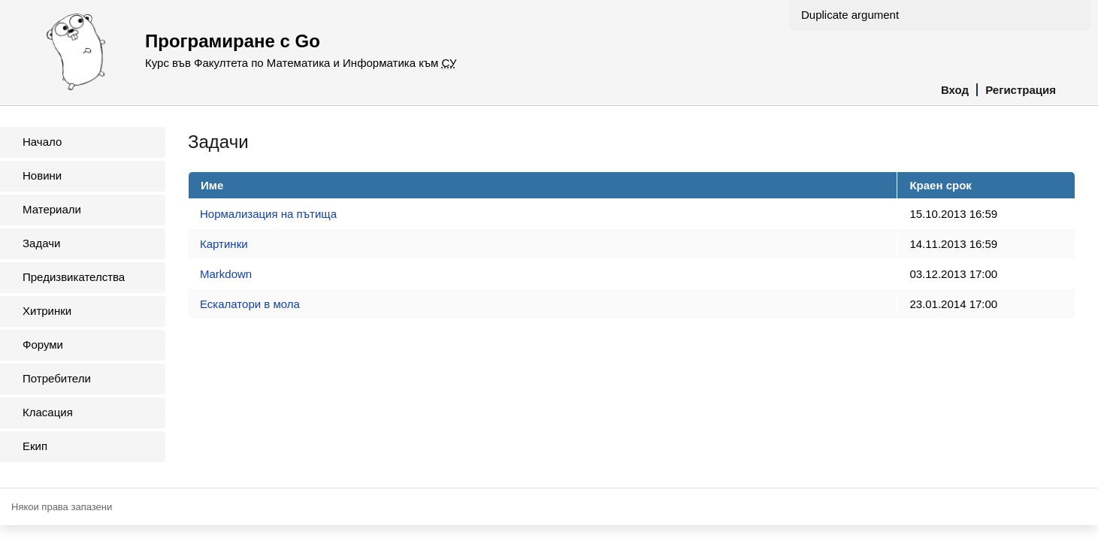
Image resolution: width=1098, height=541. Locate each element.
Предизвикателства (74, 276)
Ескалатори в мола (250, 304)
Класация (48, 412)
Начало (42, 141)
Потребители (57, 378)
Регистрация (1020, 89)
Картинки (224, 243)
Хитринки (47, 310)
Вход (955, 89)
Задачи (41, 243)
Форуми (43, 344)
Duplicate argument (850, 14)
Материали (52, 209)
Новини (42, 175)
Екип (35, 446)
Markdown (226, 273)
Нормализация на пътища (268, 213)
